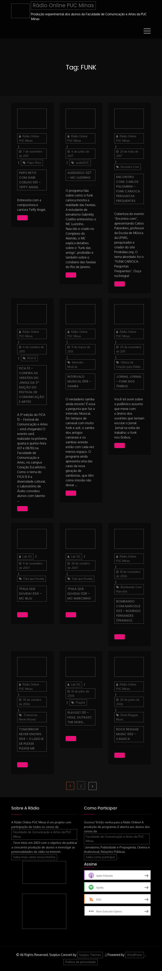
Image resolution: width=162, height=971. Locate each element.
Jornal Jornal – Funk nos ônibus (129, 381)
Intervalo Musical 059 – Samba (79, 381)
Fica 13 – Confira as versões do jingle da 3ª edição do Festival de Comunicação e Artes (31, 385)
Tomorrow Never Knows (28, 717)
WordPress (134, 955)
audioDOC (82, 162)
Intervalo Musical (75, 364)
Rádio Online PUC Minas (63, 5)
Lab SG (27, 556)
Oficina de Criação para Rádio (128, 364)
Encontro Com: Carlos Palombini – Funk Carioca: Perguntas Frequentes (128, 188)
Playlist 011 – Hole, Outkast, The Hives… (80, 717)
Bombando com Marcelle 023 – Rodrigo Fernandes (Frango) (128, 610)
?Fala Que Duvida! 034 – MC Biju (30, 593)
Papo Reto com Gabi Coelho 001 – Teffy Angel (30, 179)
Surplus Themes (90, 955)
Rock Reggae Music (127, 717)
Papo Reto (34, 162)
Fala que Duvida (34, 578)
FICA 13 (31, 358)
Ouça (22, 217)
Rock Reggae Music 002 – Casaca (127, 734)
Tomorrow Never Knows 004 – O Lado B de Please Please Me (31, 739)
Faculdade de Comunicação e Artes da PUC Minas (42, 834)
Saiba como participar (100, 857)
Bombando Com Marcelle (129, 589)
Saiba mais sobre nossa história (34, 857)
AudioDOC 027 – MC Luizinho (79, 175)
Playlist (80, 702)
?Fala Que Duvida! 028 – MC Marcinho (79, 593)
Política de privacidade (80, 962)
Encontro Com (130, 166)
